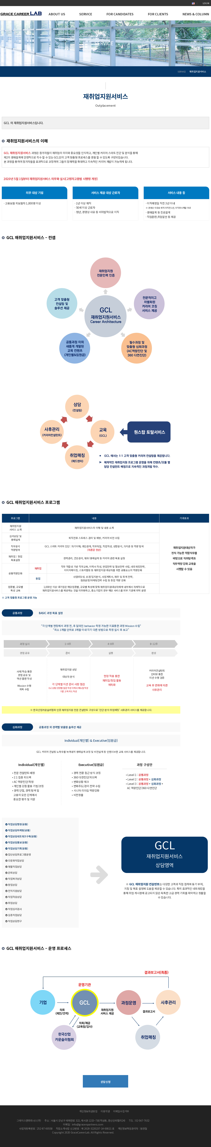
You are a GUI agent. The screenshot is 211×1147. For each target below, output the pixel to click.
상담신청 (105, 1082)
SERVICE (85, 14)
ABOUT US (57, 14)
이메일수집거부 (121, 1111)
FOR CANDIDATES (120, 14)
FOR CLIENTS (158, 14)
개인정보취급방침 (88, 1111)
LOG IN (206, 3)
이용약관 (105, 1111)
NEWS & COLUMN (195, 14)
